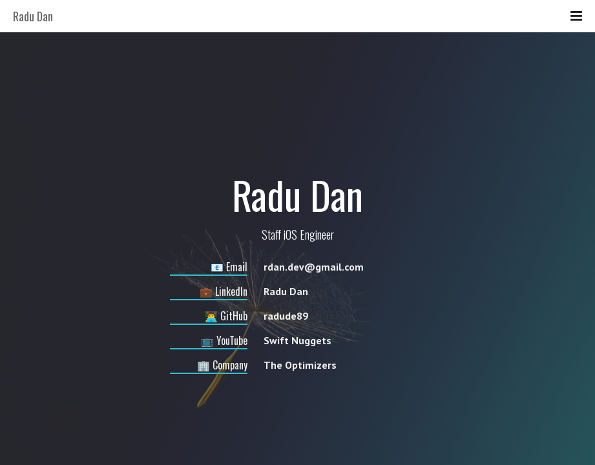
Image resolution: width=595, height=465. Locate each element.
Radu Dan (286, 291)
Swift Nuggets (297, 340)
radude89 (286, 315)
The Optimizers (300, 364)
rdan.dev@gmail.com (314, 266)
